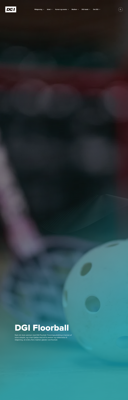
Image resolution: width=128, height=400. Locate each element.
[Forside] (10, 9)
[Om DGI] (96, 9)
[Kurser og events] (62, 9)
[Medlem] (75, 9)
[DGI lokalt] (86, 9)
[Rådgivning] (39, 9)
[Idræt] (49, 9)
